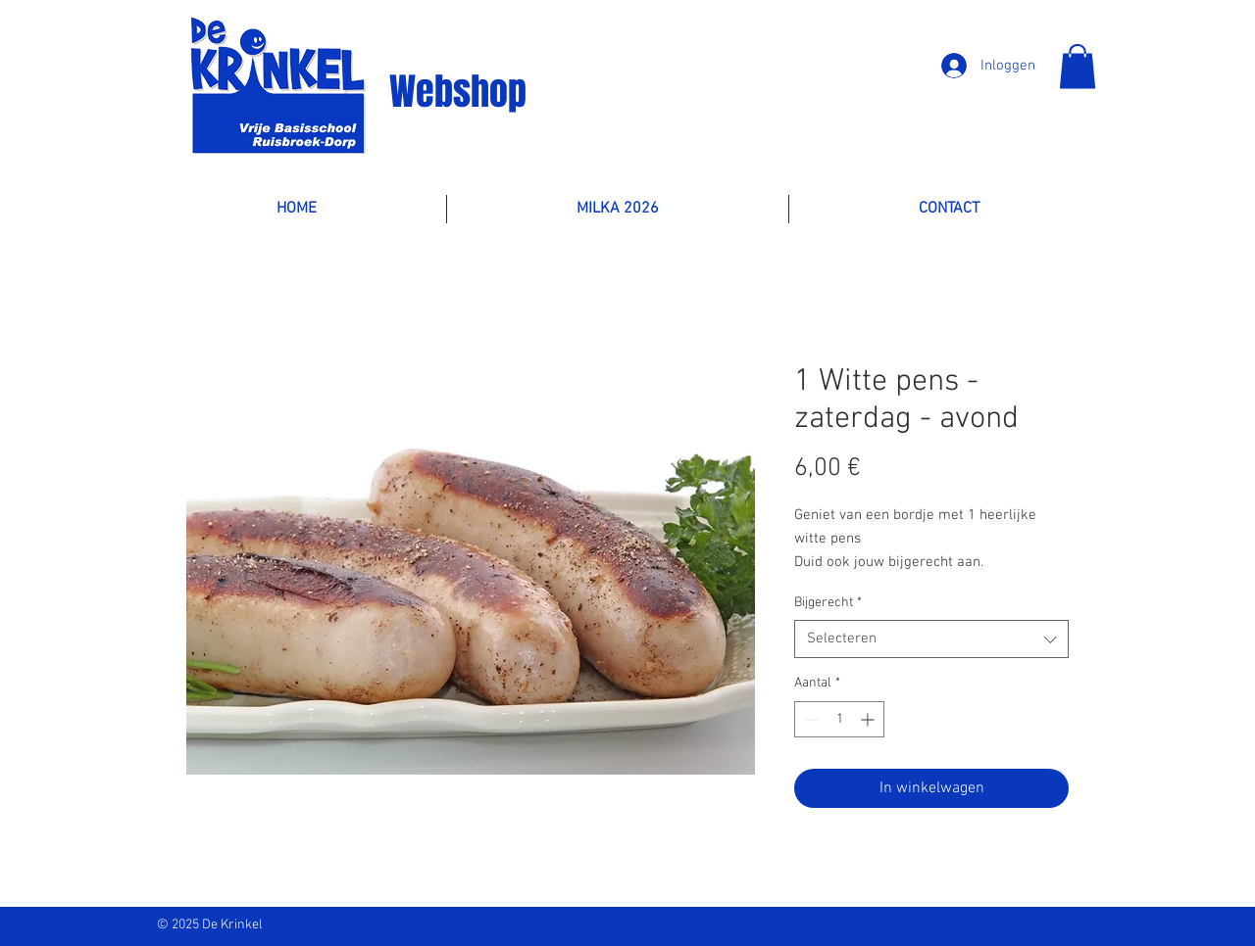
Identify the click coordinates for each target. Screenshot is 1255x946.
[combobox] (931, 639)
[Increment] (869, 719)
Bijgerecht (828, 602)
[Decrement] (809, 719)
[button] (1077, 66)
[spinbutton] (839, 719)
